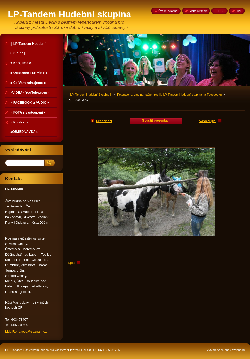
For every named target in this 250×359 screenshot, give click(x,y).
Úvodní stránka (167, 10)
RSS (221, 10)
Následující (207, 121)
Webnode (238, 349)
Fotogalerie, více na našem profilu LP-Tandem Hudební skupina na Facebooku (169, 94)
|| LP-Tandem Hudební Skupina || (90, 94)
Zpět (71, 263)
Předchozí (104, 121)
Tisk (238, 10)
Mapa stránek (198, 10)
